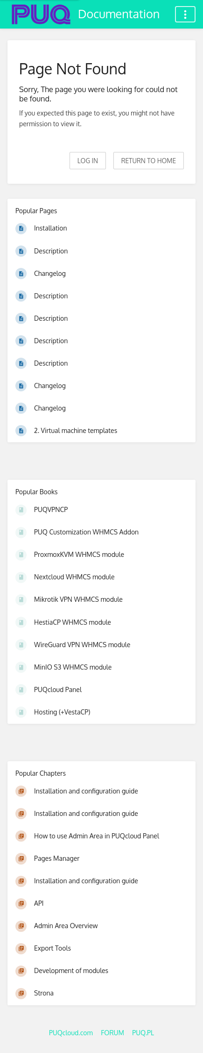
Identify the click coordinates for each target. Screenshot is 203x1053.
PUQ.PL (143, 1033)
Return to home (148, 161)
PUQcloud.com (71, 1033)
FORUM (112, 1033)
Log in (87, 161)
